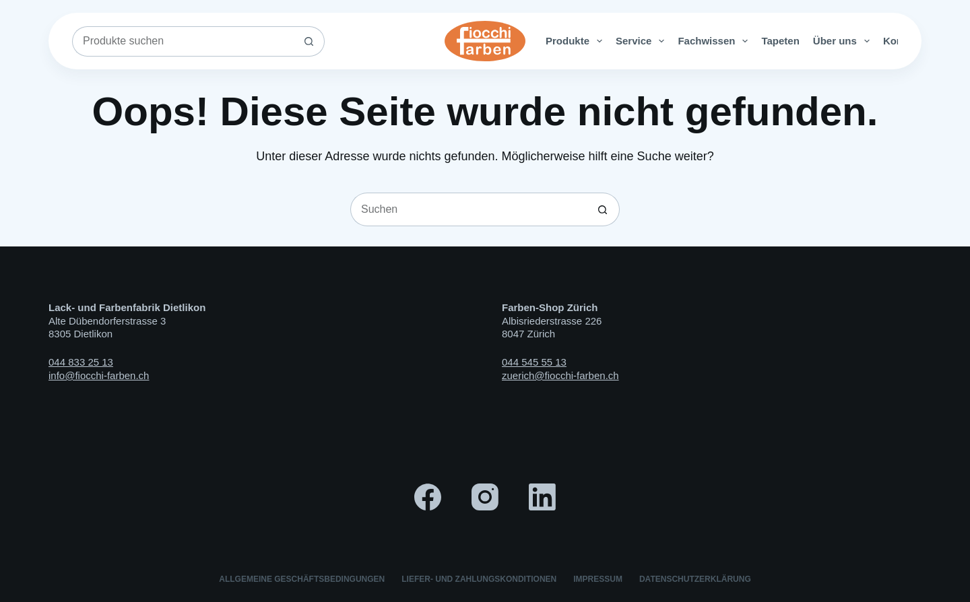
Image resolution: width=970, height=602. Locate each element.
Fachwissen (715, 41)
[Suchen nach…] (183, 41)
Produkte (577, 41)
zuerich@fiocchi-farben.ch (560, 375)
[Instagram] (485, 496)
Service (643, 41)
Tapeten (780, 40)
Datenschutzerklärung (695, 579)
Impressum (597, 579)
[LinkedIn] (542, 496)
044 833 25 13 (80, 362)
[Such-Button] (309, 41)
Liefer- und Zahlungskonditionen (478, 579)
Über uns (844, 41)
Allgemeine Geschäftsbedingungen (302, 579)
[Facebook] (427, 496)
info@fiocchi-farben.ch (98, 375)
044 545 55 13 (534, 362)
